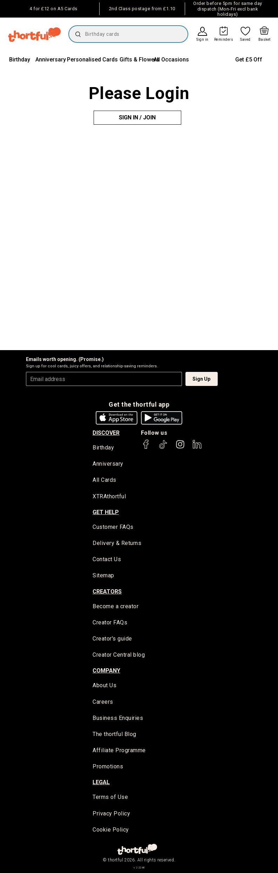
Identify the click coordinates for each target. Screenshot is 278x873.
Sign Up (201, 379)
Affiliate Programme (119, 750)
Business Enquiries (118, 718)
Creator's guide (112, 638)
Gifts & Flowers (140, 59)
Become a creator (115, 606)
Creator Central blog (119, 654)
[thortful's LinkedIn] (197, 447)
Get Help (106, 512)
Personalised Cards (92, 59)
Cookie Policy (111, 829)
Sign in (202, 39)
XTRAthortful (109, 496)
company (106, 670)
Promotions (108, 766)
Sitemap (103, 575)
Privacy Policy (111, 813)
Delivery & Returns (117, 543)
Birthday (19, 59)
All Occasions (171, 59)
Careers (103, 701)
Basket (264, 39)
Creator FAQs (110, 622)
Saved (245, 39)
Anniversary (50, 59)
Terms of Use (110, 797)
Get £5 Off (248, 59)
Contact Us (107, 559)
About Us (104, 685)
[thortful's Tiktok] (163, 447)
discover (106, 432)
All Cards (104, 480)
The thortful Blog (114, 734)
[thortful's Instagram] (180, 447)
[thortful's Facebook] (146, 447)
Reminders (223, 39)
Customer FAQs (113, 527)
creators (107, 591)
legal (101, 782)
